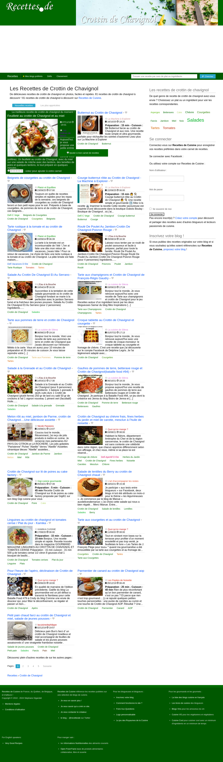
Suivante (47, 666)
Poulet (117, 264)
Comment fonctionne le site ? (129, 703)
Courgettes (37, 218)
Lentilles (128, 509)
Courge (94, 219)
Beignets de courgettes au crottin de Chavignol (38, 177)
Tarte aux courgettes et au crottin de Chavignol (109, 519)
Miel (19, 457)
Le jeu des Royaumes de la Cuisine (132, 720)
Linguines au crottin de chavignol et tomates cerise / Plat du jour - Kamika (36, 521)
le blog (64, 718)
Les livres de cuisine (181, 703)
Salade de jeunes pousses (20, 647)
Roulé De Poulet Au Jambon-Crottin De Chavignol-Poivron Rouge (104, 228)
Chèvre (105, 464)
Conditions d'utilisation (15, 709)
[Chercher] (208, 76)
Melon (10, 457)
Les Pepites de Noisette (120, 580)
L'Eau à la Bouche (117, 236)
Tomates (30, 267)
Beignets (51, 218)
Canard (120, 608)
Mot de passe (156, 189)
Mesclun (94, 464)
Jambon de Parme (41, 453)
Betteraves (83, 406)
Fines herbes (116, 460)
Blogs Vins (176, 709)
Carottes (82, 464)
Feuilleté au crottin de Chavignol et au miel (35, 115)
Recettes (12, 76)
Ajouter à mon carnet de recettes (83, 152)
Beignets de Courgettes (35, 215)
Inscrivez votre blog (125, 697)
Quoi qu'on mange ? (118, 429)
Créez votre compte (186, 218)
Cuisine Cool (177, 720)
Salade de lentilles (111, 509)
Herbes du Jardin (131, 457)
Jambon (129, 264)
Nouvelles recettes (24, 105)
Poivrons (106, 264)
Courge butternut (126, 215)
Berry (92, 512)
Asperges (155, 112)
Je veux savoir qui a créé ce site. (75, 706)
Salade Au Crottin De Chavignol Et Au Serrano (38, 274)
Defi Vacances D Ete (17, 264)
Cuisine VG (177, 714)
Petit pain (12, 650)
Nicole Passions (46, 426)
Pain (44, 650)
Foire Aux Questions (125, 709)
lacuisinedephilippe (47, 625)
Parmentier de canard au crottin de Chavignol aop (111, 570)
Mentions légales (12, 704)
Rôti (27, 457)
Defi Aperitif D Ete (110, 457)
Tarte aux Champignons (89, 309)
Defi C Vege (13, 215)
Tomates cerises (40, 560)
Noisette (131, 460)
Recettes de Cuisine (90, 98)
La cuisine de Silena (118, 284)
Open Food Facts (68, 749)
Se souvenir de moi (162, 209)
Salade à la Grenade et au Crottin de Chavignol (39, 368)
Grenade (60, 405)
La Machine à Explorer (119, 119)
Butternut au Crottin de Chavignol (100, 112)
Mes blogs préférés (32, 76)
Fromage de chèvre (87, 457)
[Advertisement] (111, 49)
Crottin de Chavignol (88, 143)
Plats (22, 563)
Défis (49, 76)
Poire (34, 503)
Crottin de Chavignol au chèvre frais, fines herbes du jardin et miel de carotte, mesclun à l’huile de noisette (111, 420)
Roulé (81, 267)
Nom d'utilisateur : (158, 170)
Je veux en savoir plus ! (71, 700)
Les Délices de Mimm (65, 133)
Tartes (41, 267)
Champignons (85, 313)
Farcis (36, 650)
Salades (36, 312)
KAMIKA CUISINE (47, 529)
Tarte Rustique (14, 267)
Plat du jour (57, 560)
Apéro (35, 608)
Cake (43, 503)
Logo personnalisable (125, 714)
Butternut (106, 143)
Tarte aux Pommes (41, 357)
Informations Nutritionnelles (76, 743)
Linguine (11, 563)
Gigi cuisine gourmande (49, 481)
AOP (130, 608)
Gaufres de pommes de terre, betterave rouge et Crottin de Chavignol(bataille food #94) (110, 370)
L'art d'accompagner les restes (123, 481)
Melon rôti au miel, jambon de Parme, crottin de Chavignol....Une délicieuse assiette (39, 418)
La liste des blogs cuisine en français (188, 697)
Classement (62, 76)
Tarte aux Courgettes (88, 558)
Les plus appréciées (50, 105)
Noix (181, 121)
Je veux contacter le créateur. (74, 712)
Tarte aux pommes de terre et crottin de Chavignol (40, 320)
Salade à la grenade (42, 405)
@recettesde (75, 718)
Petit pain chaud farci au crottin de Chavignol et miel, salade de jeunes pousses (39, 617)
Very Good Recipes (13, 743)
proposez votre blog (174, 249)
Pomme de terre (62, 357)
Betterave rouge (130, 402)
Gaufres (96, 406)
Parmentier (107, 608)
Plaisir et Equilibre (47, 187)
